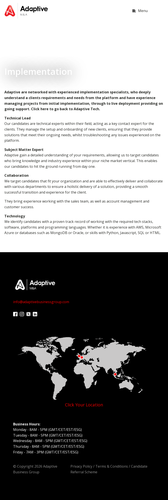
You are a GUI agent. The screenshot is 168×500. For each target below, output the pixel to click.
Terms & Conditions (111, 466)
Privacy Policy (81, 466)
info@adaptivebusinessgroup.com (41, 301)
